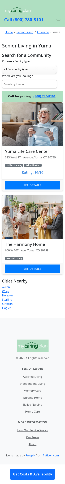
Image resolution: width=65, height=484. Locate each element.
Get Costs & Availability (32, 474)
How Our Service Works (32, 430)
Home (9, 32)
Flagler (6, 308)
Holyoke (7, 295)
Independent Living (32, 384)
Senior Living (24, 32)
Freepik (30, 455)
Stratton (7, 304)
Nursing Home (32, 398)
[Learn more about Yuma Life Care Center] (32, 146)
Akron (6, 287)
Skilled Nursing (32, 405)
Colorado (43, 32)
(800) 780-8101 (44, 96)
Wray (5, 291)
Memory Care (32, 391)
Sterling (7, 299)
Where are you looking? (17, 76)
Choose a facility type (16, 61)
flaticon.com (51, 455)
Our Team (32, 437)
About (32, 444)
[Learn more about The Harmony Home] (32, 234)
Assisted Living (32, 377)
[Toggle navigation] (58, 20)
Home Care (32, 412)
